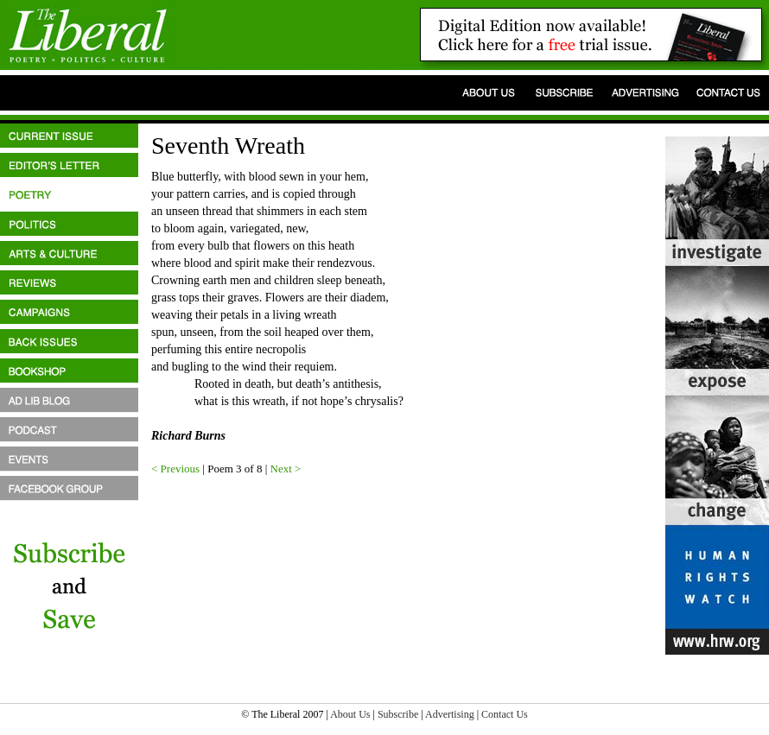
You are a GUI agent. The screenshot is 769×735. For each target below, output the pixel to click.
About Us (350, 714)
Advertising (449, 714)
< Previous (175, 468)
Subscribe (398, 714)
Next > (286, 468)
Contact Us (504, 714)
